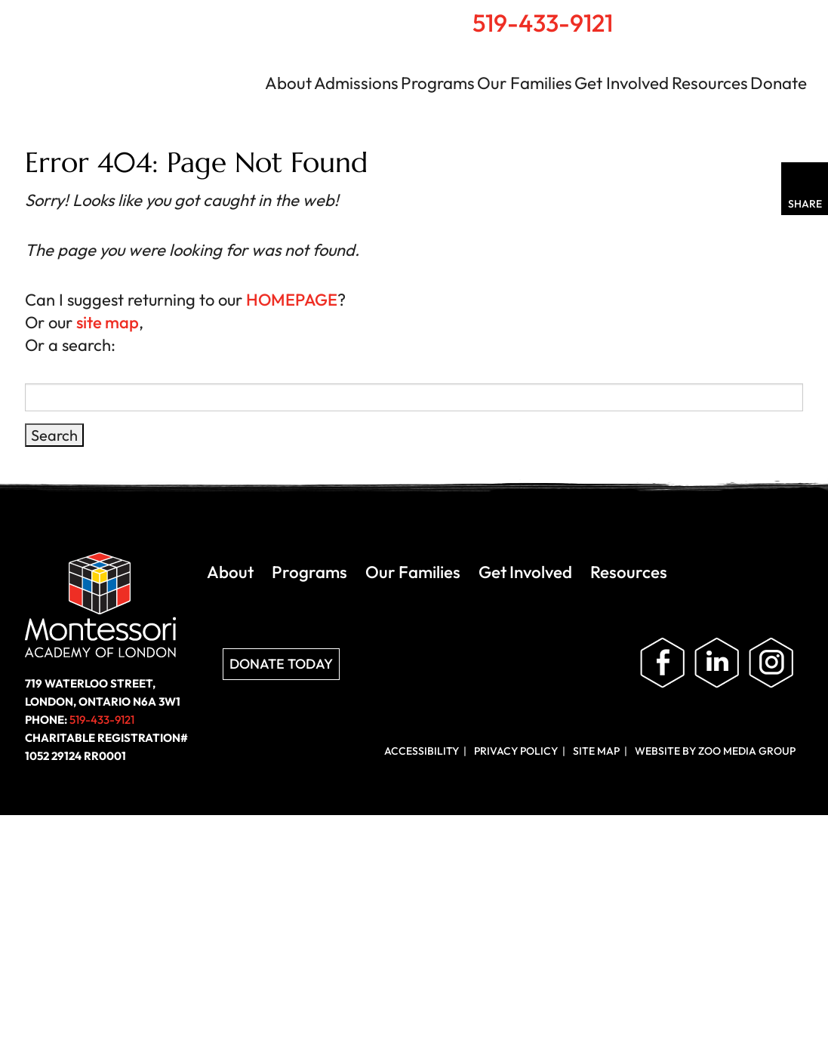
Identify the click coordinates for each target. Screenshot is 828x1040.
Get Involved (621, 83)
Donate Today (281, 663)
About (288, 83)
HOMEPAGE (291, 299)
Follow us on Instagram (771, 663)
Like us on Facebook (662, 663)
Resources (710, 83)
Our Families (524, 83)
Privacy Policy (516, 751)
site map (107, 322)
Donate (778, 83)
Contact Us (754, 16)
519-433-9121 (542, 23)
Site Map (596, 751)
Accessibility (421, 751)
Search (719, 16)
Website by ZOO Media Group (715, 751)
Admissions (356, 83)
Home (687, 16)
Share (805, 204)
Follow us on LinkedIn (717, 663)
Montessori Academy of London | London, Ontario (133, 70)
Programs (438, 83)
